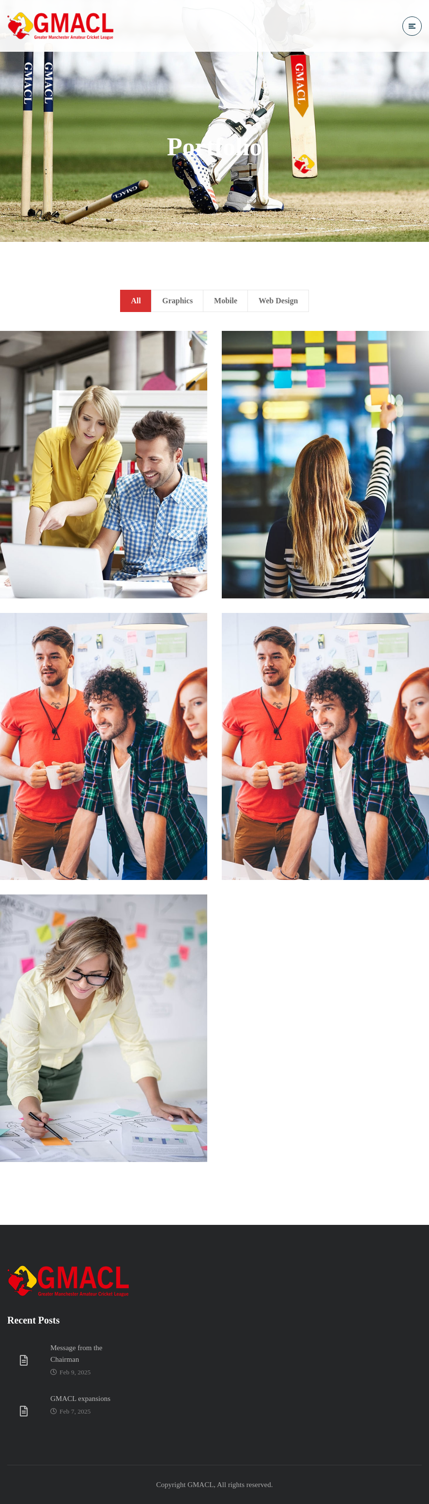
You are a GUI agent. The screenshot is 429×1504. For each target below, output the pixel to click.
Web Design (278, 301)
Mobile (225, 301)
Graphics (177, 301)
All (136, 301)
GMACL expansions (80, 1398)
